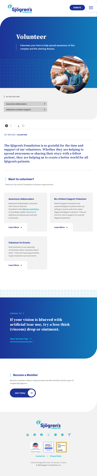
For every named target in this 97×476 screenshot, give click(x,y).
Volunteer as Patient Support (18, 109)
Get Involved (9, 135)
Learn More (14, 227)
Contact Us (40, 456)
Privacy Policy (55, 456)
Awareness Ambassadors (16, 104)
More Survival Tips (19, 338)
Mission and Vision (31, 209)
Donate (77, 7)
